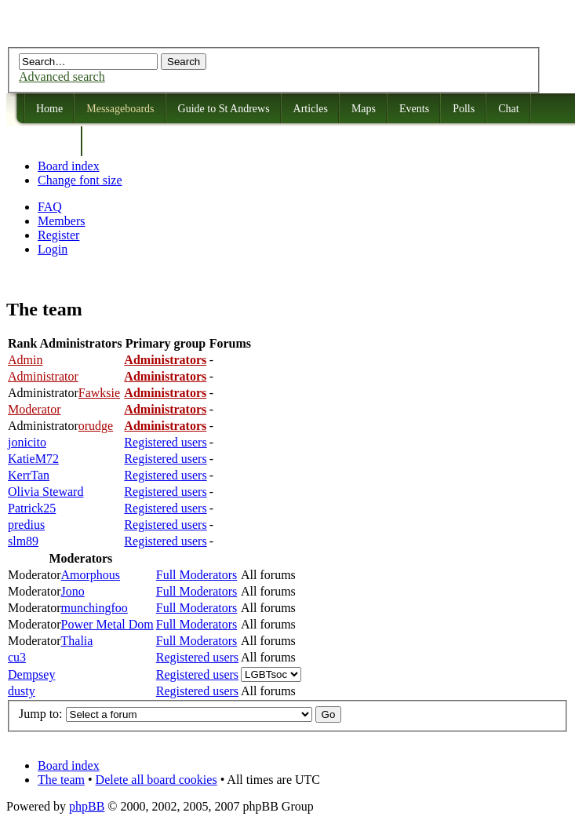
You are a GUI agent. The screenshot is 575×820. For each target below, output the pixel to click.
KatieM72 (33, 458)
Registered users (165, 442)
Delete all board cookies (156, 779)
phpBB (86, 806)
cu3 (17, 657)
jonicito (27, 442)
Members (61, 221)
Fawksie (99, 392)
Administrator (43, 376)
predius (26, 524)
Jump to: (41, 713)
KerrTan (28, 475)
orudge (95, 425)
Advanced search (62, 76)
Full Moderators (197, 574)
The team (61, 779)
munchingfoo (94, 607)
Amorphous (91, 574)
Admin (25, 359)
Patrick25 (32, 508)
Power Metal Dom (107, 624)
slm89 (23, 541)
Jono (73, 591)
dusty (21, 691)
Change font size (80, 180)
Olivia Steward (45, 491)
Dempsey (31, 674)
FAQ (50, 206)
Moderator (34, 409)
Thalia (77, 640)
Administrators (165, 359)
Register (58, 235)
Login (52, 249)
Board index (69, 166)
